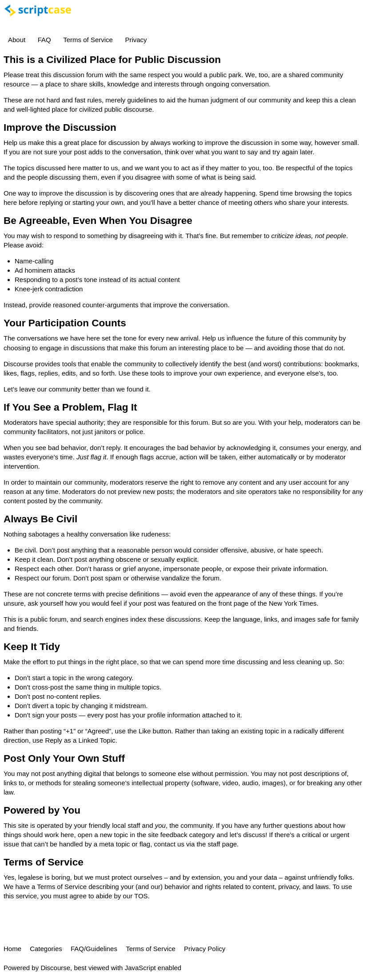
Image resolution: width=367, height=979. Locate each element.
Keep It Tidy (32, 646)
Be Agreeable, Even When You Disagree (98, 220)
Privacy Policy (204, 948)
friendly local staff (114, 825)
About (16, 39)
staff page (222, 844)
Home (12, 948)
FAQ (44, 39)
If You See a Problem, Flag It (70, 407)
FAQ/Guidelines (94, 948)
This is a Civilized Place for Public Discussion (112, 59)
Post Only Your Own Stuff (64, 758)
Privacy (136, 39)
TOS (141, 896)
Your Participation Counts (65, 323)
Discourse (55, 967)
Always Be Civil (40, 519)
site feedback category (181, 834)
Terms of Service (88, 39)
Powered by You (42, 810)
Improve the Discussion (60, 127)
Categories (46, 948)
